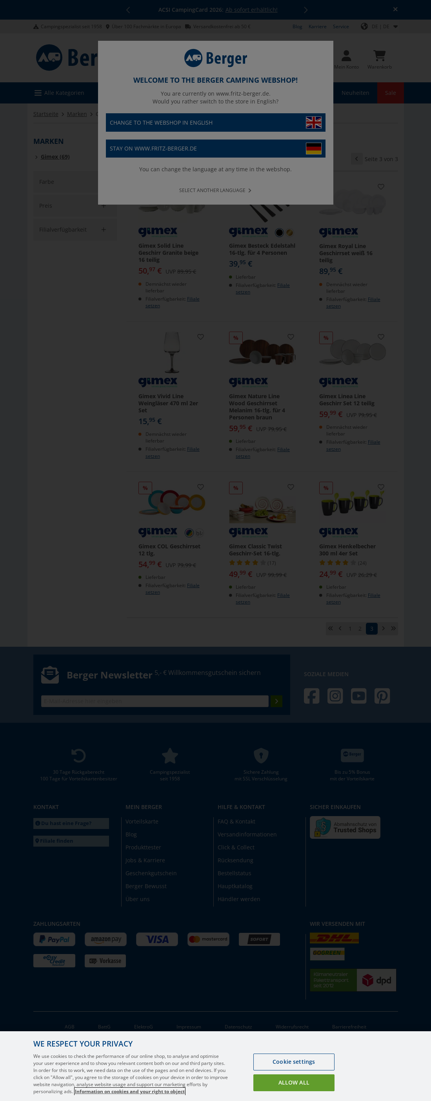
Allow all (293, 1092)
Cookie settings (294, 1071)
